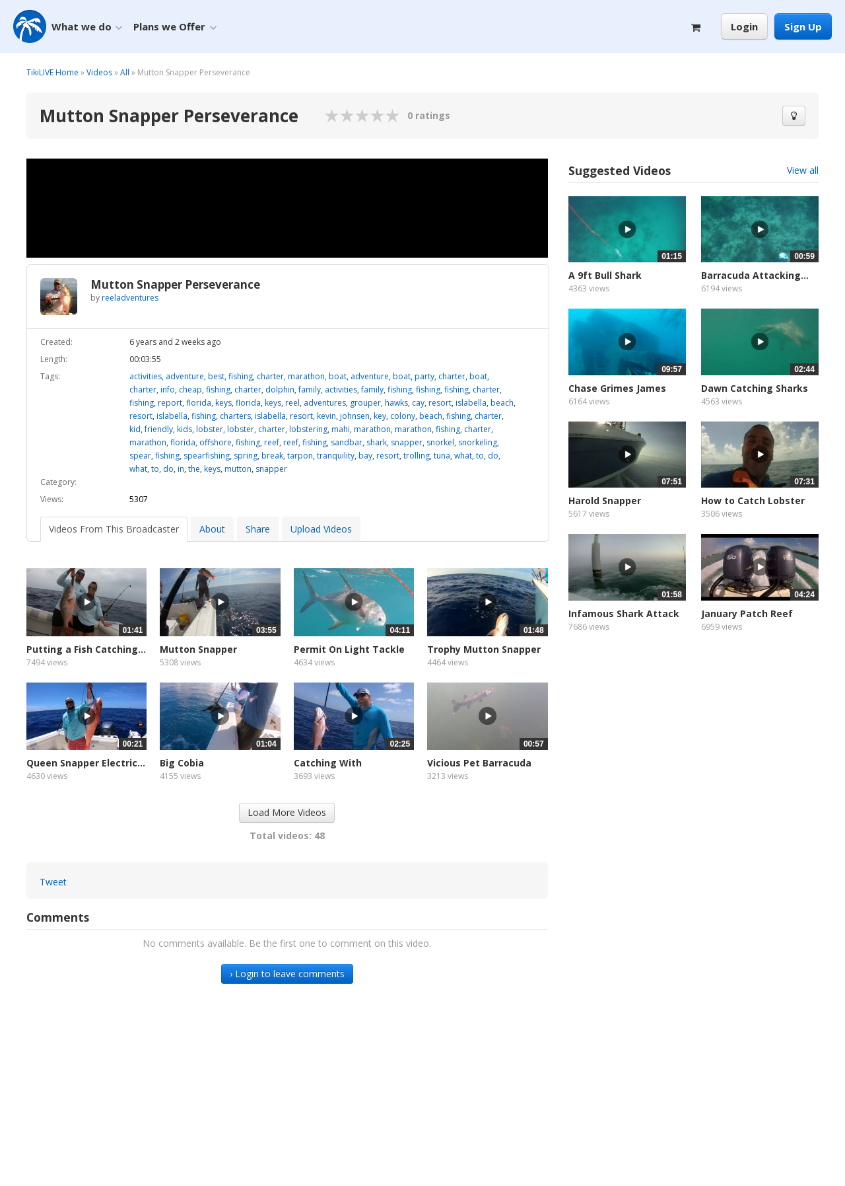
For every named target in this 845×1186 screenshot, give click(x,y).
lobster (209, 429)
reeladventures (130, 297)
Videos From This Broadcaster (114, 529)
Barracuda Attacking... (755, 275)
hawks (396, 402)
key (380, 416)
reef (271, 442)
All (124, 72)
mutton (238, 468)
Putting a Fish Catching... (86, 649)
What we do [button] (87, 27)
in (181, 468)
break (272, 455)
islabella (471, 402)
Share (258, 529)
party (424, 376)
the (194, 468)
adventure (185, 376)
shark (376, 442)
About (212, 529)
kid (135, 429)
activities (145, 376)
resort (440, 402)
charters (235, 416)
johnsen (355, 416)
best (216, 376)
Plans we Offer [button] (175, 27)
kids (184, 429)
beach (502, 402)
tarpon (300, 455)
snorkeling (477, 442)
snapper (406, 442)
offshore (215, 442)
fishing (240, 376)
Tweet (53, 881)
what (463, 455)
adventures (325, 402)
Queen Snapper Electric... (85, 763)
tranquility (336, 455)
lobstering (308, 429)
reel (292, 402)
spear (140, 455)
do (493, 455)
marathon (306, 376)
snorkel (440, 442)
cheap (190, 389)
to (480, 455)
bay (365, 455)
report (170, 402)
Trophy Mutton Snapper (484, 649)
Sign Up (803, 26)
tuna (442, 455)
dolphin (279, 389)
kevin (326, 416)
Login (744, 26)
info (167, 389)
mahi (340, 429)
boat (338, 376)
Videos (99, 72)
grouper (365, 402)
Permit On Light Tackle (349, 649)
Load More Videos (287, 812)
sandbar (346, 442)
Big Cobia (182, 763)
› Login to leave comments (287, 973)
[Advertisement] (693, 765)
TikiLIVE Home (52, 72)
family (309, 389)
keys (223, 402)
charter (270, 376)
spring (245, 455)
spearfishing (207, 455)
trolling (416, 455)
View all (803, 170)
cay (418, 402)
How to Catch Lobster (753, 500)
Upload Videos (321, 529)
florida (198, 402)
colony (402, 416)
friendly (159, 429)
